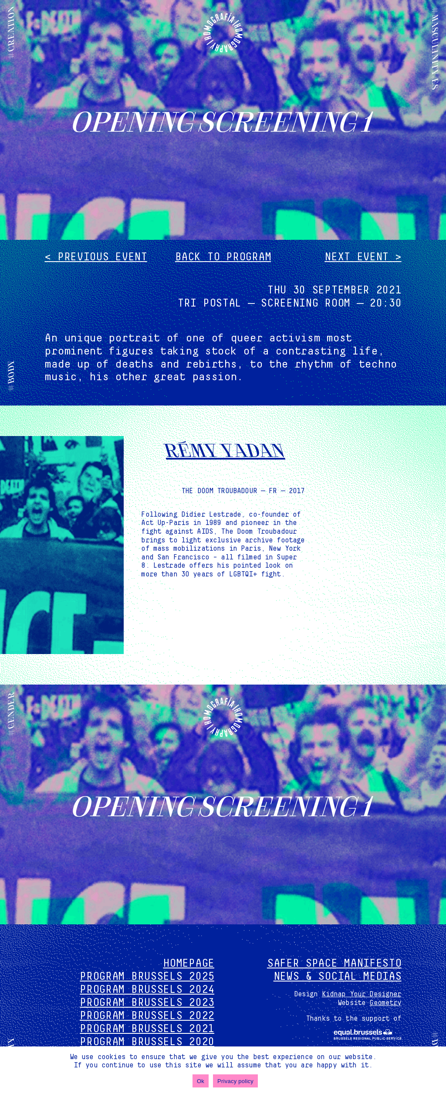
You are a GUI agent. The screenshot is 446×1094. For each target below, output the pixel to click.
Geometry (385, 1002)
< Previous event (95, 257)
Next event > (362, 257)
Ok (200, 1081)
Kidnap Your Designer (362, 994)
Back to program (223, 257)
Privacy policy (235, 1081)
